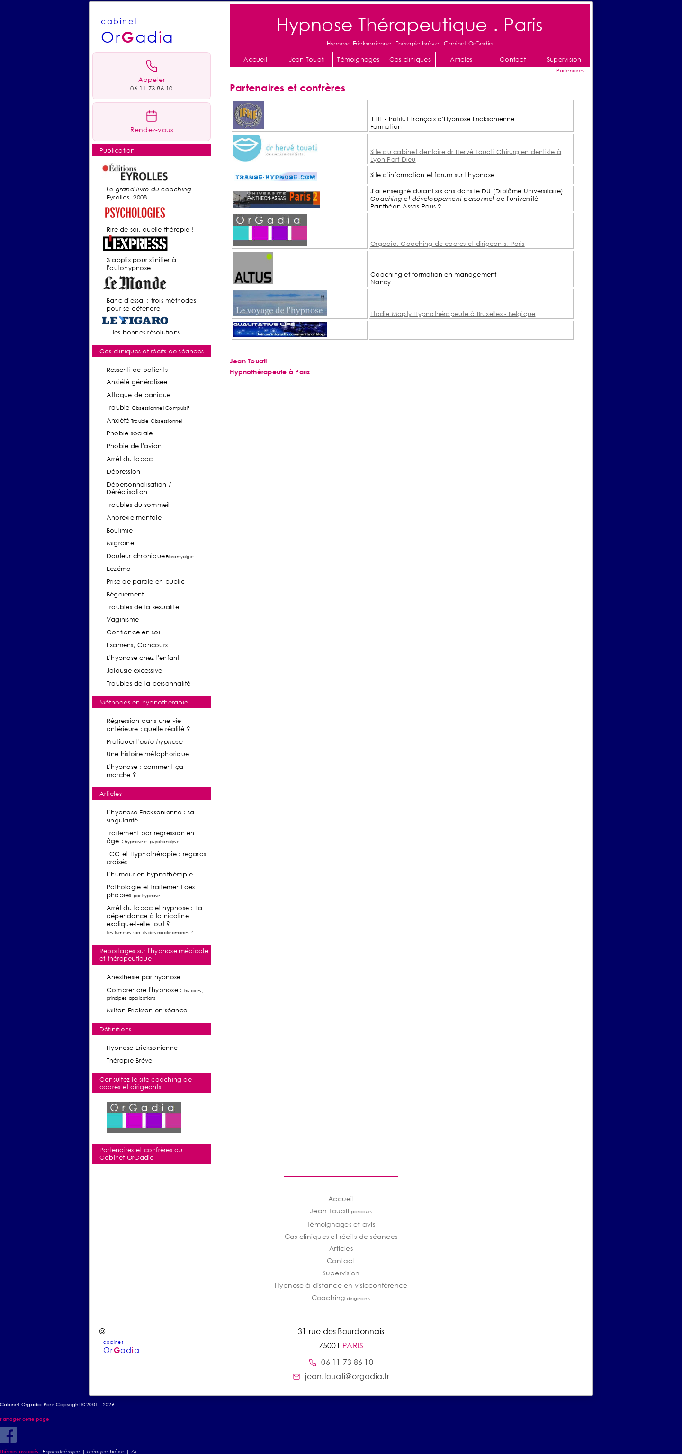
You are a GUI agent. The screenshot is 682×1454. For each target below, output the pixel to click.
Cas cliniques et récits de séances (151, 351)
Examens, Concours (137, 645)
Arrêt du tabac (130, 458)
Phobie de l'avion (134, 446)
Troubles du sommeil (138, 504)
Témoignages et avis (341, 1224)
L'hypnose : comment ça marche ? (145, 770)
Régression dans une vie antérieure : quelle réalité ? (148, 724)
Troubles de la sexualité (143, 607)
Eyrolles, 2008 (149, 193)
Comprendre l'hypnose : (155, 993)
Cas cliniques (410, 59)
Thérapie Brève (129, 1060)
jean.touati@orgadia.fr (341, 1376)
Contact (513, 59)
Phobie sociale (130, 433)
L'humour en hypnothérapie (150, 874)
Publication (117, 150)
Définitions (115, 1029)
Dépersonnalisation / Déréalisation (139, 488)
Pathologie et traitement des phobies (151, 891)
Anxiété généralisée (137, 382)
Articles (461, 59)
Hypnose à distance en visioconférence (341, 1285)
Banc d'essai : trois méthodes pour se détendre (151, 304)
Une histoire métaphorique (148, 754)
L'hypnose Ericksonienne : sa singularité (151, 816)
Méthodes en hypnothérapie (143, 702)
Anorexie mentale (134, 517)
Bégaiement (125, 594)
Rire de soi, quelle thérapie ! (150, 229)
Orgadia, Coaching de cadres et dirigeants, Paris (447, 243)
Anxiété (145, 420)
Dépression (123, 471)
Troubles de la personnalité (148, 683)
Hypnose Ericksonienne (142, 1047)
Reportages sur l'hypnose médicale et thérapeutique (153, 954)
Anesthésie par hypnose (143, 977)
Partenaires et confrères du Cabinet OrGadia (140, 1153)
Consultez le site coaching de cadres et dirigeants (145, 1083)
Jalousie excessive (134, 670)
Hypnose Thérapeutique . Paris (410, 24)
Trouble (148, 407)
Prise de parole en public (146, 581)
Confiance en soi (133, 632)
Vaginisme (123, 619)
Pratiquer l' (145, 741)
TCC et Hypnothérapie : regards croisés (156, 858)
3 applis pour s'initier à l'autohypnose (141, 263)
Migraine (120, 543)
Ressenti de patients (137, 369)
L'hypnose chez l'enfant (143, 657)
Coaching (341, 1297)
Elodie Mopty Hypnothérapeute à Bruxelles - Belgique (452, 313)
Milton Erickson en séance (147, 1010)
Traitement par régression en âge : (151, 837)
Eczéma (119, 568)
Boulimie (120, 530)
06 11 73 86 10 (341, 1362)
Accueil (255, 59)
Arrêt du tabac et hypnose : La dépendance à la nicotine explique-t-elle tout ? (154, 919)
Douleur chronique (150, 556)
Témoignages (358, 59)
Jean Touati (307, 59)
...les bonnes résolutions (143, 332)
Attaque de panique (138, 394)
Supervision (564, 59)
